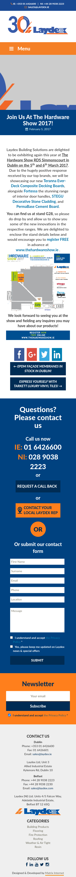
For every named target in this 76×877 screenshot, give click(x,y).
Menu (19, 48)
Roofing (38, 838)
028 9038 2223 (38, 462)
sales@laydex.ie (37, 7)
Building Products (38, 826)
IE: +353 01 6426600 (23, 3)
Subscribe (38, 706)
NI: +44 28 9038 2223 (52, 3)
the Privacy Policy (55, 715)
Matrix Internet (54, 873)
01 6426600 (37, 447)
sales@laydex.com (42, 788)
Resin (38, 846)
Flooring (38, 830)
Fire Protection (38, 834)
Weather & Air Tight (38, 842)
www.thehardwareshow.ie (37, 250)
